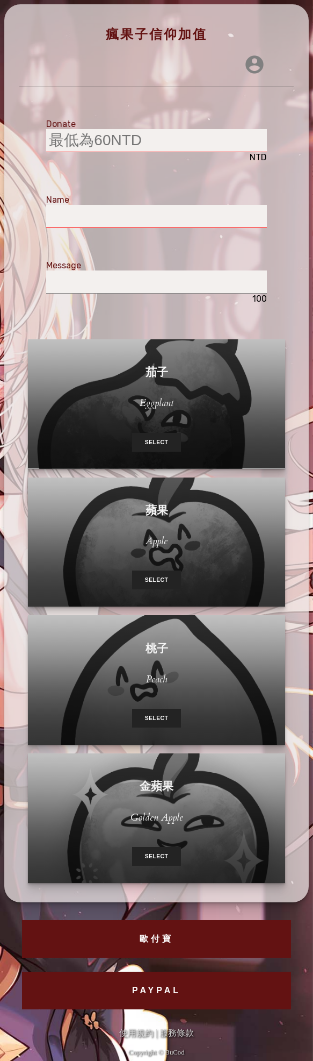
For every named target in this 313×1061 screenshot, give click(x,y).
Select (156, 442)
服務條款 (176, 1032)
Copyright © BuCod (156, 1052)
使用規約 (136, 1032)
